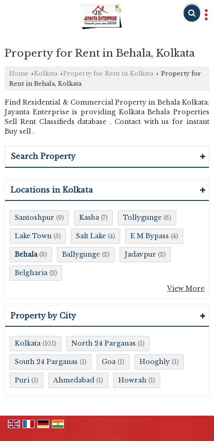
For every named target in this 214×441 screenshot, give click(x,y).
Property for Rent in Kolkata (108, 73)
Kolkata (46, 73)
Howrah (132, 380)
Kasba (89, 217)
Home (19, 73)
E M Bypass (149, 236)
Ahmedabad (73, 380)
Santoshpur (34, 217)
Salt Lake (91, 236)
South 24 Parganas (46, 362)
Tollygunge (142, 217)
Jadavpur (140, 254)
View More (185, 288)
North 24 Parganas (103, 343)
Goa (109, 362)
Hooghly (154, 362)
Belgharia (31, 273)
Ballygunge (81, 254)
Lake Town (33, 236)
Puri (22, 380)
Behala (26, 254)
